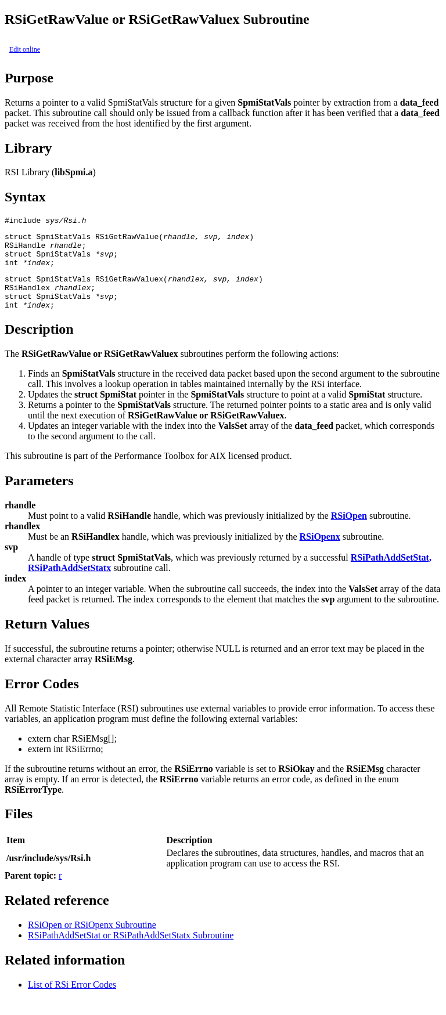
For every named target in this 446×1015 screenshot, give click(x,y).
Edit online (24, 49)
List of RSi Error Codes (72, 1000)
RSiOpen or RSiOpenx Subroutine (92, 940)
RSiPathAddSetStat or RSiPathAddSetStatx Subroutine (130, 951)
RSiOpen (349, 531)
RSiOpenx (320, 552)
